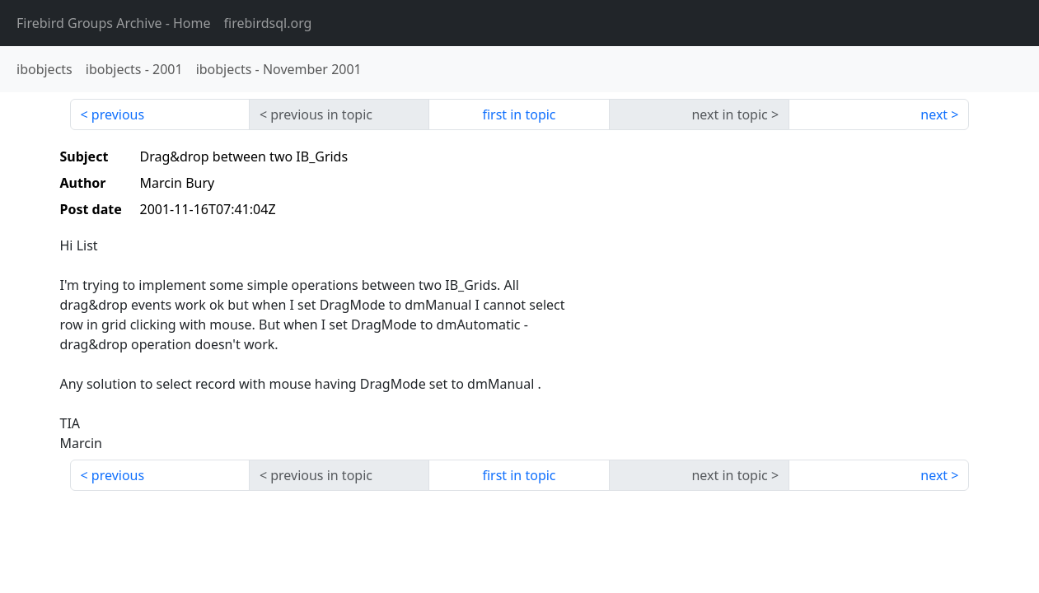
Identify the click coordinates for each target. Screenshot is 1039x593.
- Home (113, 23)
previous (117, 114)
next (934, 114)
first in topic (518, 114)
